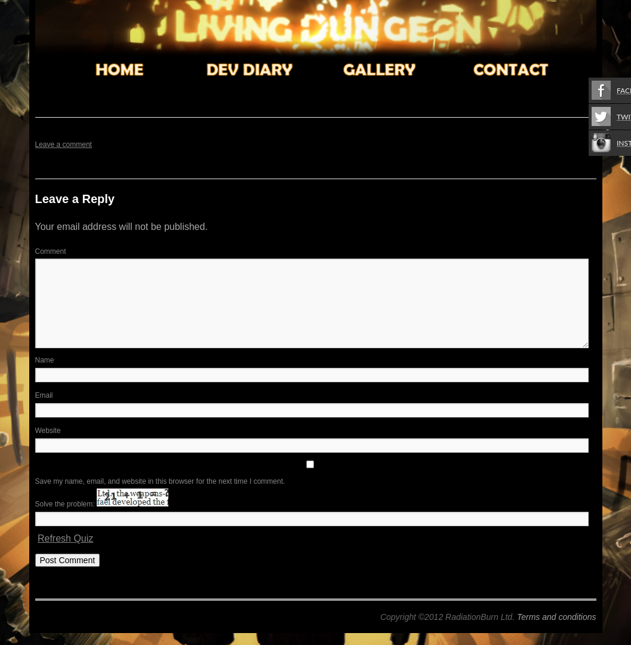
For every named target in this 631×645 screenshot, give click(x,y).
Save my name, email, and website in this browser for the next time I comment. (160, 481)
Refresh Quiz (65, 538)
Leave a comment (63, 144)
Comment (50, 251)
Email (44, 395)
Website (48, 430)
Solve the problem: (101, 504)
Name (44, 360)
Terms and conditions (556, 617)
